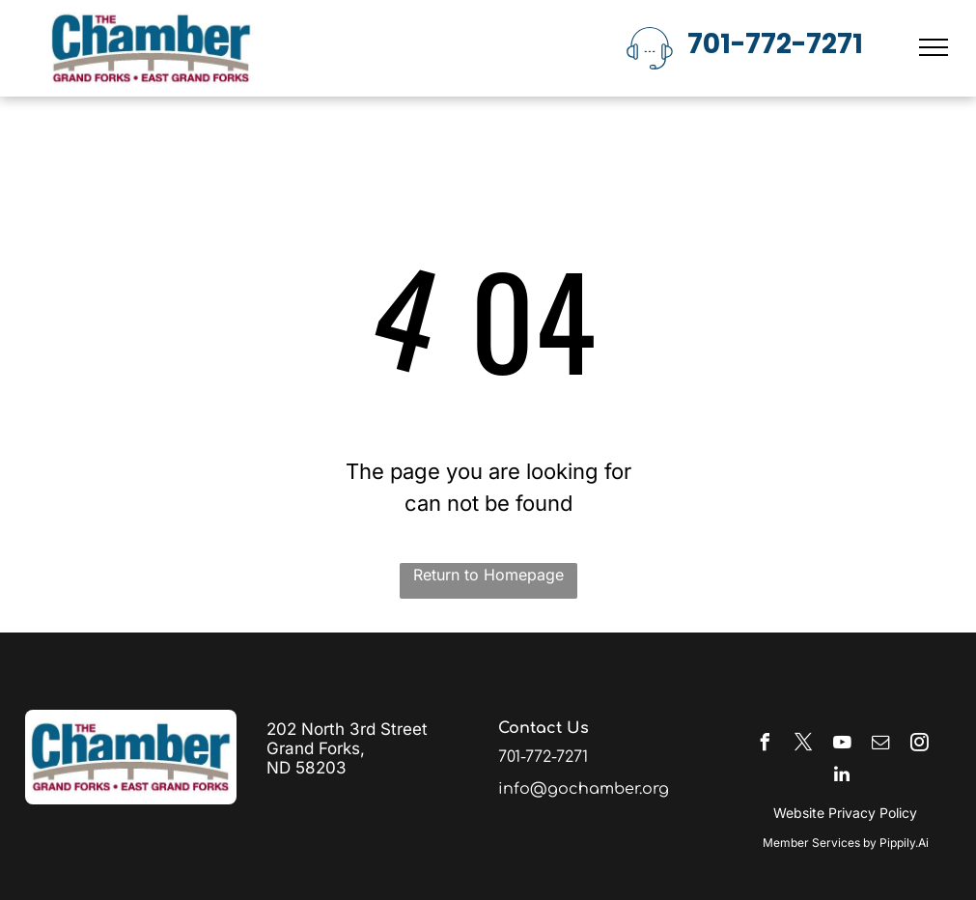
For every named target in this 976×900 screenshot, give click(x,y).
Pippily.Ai (904, 842)
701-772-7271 (775, 44)
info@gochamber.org (583, 789)
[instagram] (919, 745)
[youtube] (841, 745)
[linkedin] (841, 777)
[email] (880, 745)
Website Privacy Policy (845, 812)
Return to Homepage (488, 574)
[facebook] (764, 745)
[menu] (933, 47)
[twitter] (803, 745)
